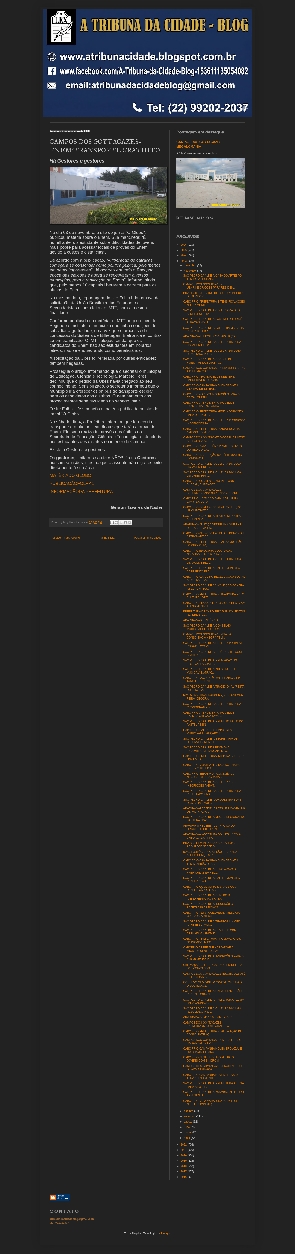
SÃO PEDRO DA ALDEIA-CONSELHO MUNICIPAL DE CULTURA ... (207, 627)
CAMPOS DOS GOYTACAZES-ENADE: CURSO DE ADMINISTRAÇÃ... (213, 1067)
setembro (190, 1116)
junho (188, 1132)
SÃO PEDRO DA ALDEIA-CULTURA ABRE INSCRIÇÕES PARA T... (209, 784)
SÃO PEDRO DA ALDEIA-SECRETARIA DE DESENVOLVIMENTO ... (210, 740)
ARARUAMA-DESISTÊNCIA (200, 620)
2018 (184, 1166)
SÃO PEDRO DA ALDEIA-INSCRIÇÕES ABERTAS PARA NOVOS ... (208, 905)
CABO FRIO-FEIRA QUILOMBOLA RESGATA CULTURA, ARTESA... (211, 914)
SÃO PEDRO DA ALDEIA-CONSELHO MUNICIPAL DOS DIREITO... (207, 361)
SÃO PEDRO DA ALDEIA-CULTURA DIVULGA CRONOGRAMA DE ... (212, 705)
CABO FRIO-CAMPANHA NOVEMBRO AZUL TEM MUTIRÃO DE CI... (211, 862)
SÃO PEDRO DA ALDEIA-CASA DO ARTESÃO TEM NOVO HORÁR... (212, 277)
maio (187, 1138)
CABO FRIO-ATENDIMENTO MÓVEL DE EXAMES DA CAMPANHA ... (208, 404)
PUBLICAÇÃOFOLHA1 (72, 483)
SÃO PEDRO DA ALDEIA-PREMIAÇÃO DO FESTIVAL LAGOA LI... (210, 662)
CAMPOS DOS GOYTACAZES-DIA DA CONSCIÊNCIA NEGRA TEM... (207, 636)
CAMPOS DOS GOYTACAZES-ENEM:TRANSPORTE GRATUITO (206, 1024)
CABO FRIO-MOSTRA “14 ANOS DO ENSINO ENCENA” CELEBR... (212, 766)
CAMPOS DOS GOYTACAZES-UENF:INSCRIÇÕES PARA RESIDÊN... (209, 286)
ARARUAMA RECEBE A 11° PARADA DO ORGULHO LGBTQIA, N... (209, 827)
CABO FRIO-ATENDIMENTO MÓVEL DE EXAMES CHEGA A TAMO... (208, 714)
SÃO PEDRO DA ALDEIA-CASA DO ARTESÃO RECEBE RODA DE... (212, 992)
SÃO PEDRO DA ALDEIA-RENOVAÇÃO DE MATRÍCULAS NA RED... (210, 871)
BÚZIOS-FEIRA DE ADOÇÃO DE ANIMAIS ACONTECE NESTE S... (209, 845)
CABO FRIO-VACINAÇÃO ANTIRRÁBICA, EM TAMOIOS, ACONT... (211, 679)
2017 (184, 1171)
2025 (184, 250)
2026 (184, 244)
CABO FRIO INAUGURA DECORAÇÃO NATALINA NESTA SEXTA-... (207, 552)
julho (187, 1127)
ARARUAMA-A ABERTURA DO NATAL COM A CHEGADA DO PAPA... (212, 836)
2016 (184, 1176)
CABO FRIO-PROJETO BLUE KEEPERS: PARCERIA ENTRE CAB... (209, 378)
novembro (190, 271)
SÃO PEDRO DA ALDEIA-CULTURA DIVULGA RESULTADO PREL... (212, 352)
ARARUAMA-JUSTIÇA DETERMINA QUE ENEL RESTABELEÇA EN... (213, 526)
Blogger (165, 1233)
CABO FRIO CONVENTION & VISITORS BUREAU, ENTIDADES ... (208, 482)
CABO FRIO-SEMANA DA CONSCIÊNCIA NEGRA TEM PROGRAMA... (209, 775)
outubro (189, 1111)
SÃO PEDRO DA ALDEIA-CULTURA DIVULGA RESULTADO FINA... (212, 792)
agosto (188, 1121)
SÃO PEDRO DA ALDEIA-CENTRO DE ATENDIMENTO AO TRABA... (207, 897)
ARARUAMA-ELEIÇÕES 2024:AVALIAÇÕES (211, 336)
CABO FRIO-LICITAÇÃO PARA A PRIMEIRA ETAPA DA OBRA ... (210, 500)
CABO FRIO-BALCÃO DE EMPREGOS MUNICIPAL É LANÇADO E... (207, 732)
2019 (184, 1160)
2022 (184, 1144)
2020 (184, 1155)
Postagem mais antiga (147, 537)
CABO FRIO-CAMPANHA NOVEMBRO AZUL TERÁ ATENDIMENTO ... (211, 1076)
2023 (184, 260)
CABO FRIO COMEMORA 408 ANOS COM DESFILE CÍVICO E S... (210, 888)
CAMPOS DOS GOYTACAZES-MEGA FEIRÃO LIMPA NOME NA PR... (212, 1041)
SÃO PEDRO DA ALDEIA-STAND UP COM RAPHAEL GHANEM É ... (209, 932)
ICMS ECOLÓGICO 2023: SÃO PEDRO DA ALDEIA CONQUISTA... (210, 853)
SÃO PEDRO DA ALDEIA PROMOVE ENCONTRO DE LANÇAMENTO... (206, 749)
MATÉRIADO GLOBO (70, 475)
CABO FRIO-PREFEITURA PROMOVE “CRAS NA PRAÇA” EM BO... (212, 940)
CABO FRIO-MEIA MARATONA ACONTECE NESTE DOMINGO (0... (210, 1102)
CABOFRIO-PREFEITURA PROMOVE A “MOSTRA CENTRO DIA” (208, 949)
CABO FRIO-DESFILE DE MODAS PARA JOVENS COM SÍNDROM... (208, 1059)
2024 (184, 255)
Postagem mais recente (65, 537)
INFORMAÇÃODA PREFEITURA (81, 491)
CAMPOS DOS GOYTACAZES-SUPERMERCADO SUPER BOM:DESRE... (211, 491)
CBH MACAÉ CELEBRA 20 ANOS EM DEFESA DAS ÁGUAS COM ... (212, 966)
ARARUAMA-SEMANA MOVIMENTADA (208, 1017)
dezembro (190, 265)
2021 (184, 1150)
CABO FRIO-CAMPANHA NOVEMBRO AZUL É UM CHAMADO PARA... (212, 1050)
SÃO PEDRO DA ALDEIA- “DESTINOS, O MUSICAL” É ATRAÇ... (209, 671)
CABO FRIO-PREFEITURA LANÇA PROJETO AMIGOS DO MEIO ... (211, 430)
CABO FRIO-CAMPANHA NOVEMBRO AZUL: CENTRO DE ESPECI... (211, 387)
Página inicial (107, 537)
